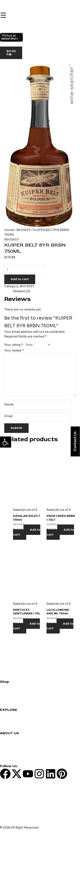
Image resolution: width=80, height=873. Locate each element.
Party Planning (10, 724)
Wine (3, 686)
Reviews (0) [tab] (21, 291)
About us (6, 742)
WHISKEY (23, 230)
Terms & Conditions (14, 757)
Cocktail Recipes (12, 714)
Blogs (4, 747)
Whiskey (6, 691)
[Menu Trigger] (3, 15)
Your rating (13, 345)
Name (8, 404)
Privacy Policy (10, 752)
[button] (5, 442)
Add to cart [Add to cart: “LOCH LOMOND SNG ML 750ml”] (60, 626)
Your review (14, 350)
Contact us (8, 738)
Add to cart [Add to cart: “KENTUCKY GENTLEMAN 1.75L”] (26, 626)
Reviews (6, 719)
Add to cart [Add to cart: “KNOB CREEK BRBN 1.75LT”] (60, 532)
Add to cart (20, 279)
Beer (3, 700)
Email (8, 416)
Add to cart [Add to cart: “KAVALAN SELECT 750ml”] (26, 532)
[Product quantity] (24, 270)
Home (9, 230)
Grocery (6, 696)
